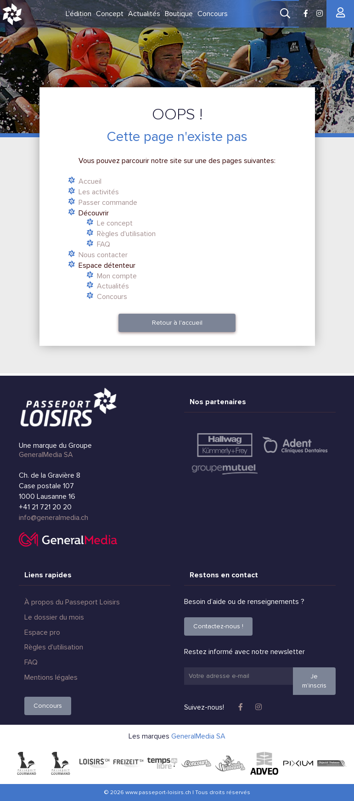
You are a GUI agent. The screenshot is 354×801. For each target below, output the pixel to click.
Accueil (90, 181)
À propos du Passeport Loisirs (72, 602)
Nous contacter (103, 254)
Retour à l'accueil (177, 323)
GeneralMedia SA (46, 454)
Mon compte (117, 276)
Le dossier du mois (54, 617)
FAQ (103, 244)
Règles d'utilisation (126, 233)
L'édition (78, 13)
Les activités (99, 192)
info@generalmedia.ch (53, 517)
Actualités (144, 13)
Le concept (115, 223)
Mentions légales (51, 677)
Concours (212, 13)
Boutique (179, 13)
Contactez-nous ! (218, 626)
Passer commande (108, 202)
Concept (110, 13)
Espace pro (42, 632)
